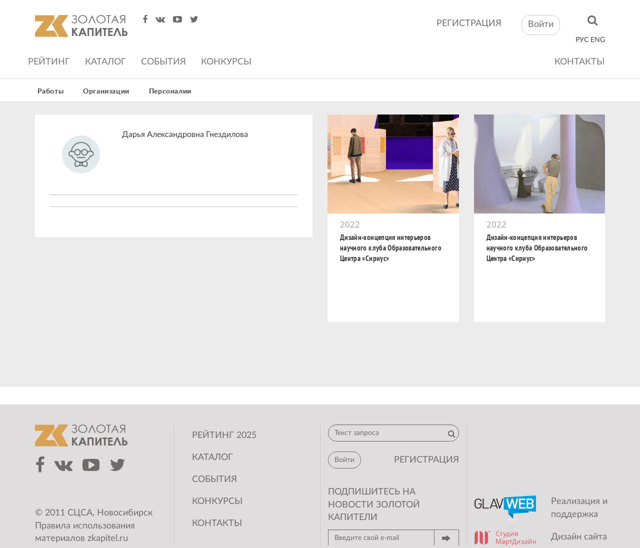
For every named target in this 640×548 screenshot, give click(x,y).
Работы (51, 91)
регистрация (469, 23)
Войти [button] (541, 24)
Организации (106, 91)
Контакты (579, 62)
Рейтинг (49, 62)
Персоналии (170, 91)
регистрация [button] (426, 460)
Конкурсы (226, 62)
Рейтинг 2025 (224, 435)
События (163, 62)
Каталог (105, 62)
